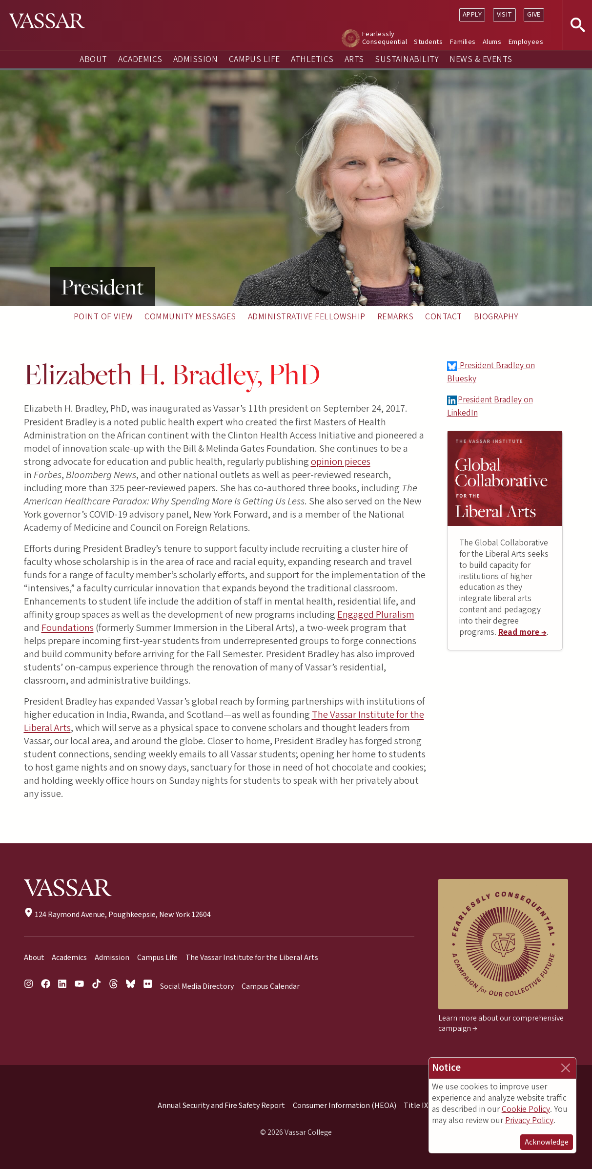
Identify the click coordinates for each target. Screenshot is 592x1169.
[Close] (565, 1068)
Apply (472, 14)
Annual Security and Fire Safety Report (221, 1105)
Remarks (395, 317)
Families (463, 42)
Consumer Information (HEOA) (344, 1105)
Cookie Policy (526, 1109)
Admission (195, 59)
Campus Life (254, 59)
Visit (504, 14)
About (93, 59)
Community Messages (190, 317)
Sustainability (407, 59)
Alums (492, 42)
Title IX (416, 1105)
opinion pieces (340, 462)
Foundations (67, 628)
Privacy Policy (529, 1120)
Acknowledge (547, 1142)
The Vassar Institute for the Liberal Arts (251, 957)
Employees (526, 42)
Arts (354, 59)
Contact (443, 317)
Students (428, 42)
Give (534, 14)
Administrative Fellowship (307, 317)
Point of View (103, 317)
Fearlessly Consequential (384, 38)
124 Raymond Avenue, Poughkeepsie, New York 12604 (117, 914)
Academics (140, 59)
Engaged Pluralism (375, 614)
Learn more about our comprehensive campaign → (501, 1023)
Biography (496, 317)
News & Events (480, 59)
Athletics (312, 59)
